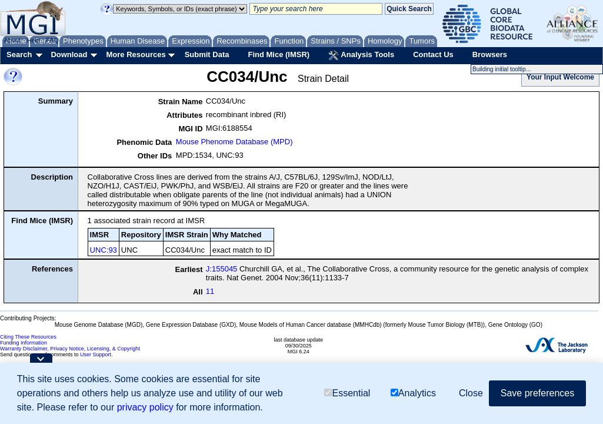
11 (210, 291)
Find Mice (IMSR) (278, 54)
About (12, 40)
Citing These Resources (28, 337)
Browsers (489, 54)
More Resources (135, 54)
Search (19, 54)
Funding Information (23, 343)
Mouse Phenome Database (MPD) (234, 141)
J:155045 (222, 268)
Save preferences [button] (537, 393)
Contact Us (433, 54)
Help (33, 40)
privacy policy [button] (145, 407)
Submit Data (207, 54)
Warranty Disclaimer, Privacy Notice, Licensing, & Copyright (70, 349)
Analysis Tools (361, 55)
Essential (347, 393)
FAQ (52, 40)
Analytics (413, 393)
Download (69, 54)
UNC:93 (103, 250)
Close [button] (471, 393)
